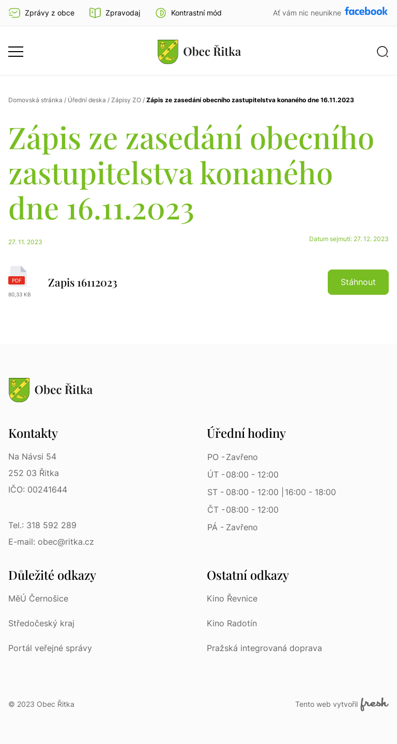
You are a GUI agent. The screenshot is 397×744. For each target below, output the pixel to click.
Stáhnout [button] (358, 282)
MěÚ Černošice (38, 598)
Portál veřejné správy (50, 648)
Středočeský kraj (41, 623)
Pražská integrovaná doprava (264, 648)
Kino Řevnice (232, 598)
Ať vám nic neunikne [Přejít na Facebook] (308, 12)
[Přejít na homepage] (199, 52)
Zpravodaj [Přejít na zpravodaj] (114, 13)
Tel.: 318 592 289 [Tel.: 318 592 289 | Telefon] (42, 525)
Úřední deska (87, 100)
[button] (188, 13)
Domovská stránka (35, 100)
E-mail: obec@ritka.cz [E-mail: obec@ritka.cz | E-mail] (51, 541)
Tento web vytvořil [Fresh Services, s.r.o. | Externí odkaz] (342, 704)
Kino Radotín (232, 623)
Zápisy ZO (126, 100)
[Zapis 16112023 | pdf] (198, 282)
